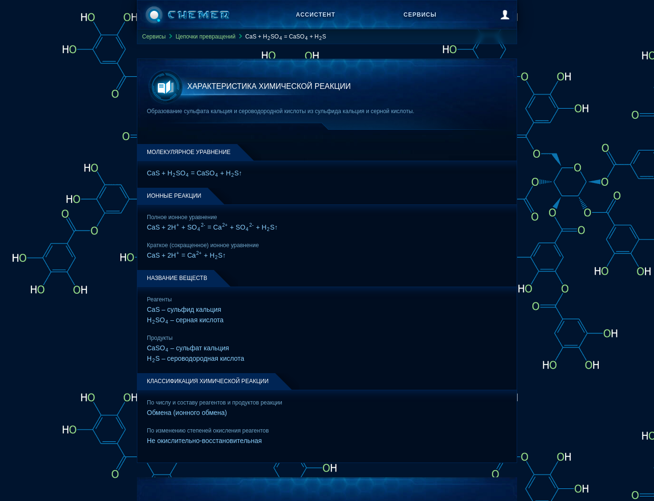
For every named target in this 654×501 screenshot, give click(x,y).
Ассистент (316, 14)
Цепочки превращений (205, 36)
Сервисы (420, 14)
